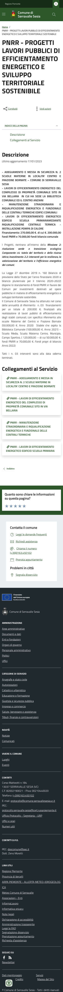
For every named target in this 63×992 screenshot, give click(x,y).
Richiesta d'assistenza (14, 940)
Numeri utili (8, 826)
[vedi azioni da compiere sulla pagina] (43, 108)
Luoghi (5, 759)
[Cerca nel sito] (52, 14)
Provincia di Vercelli (12, 876)
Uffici (5, 661)
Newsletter (8, 962)
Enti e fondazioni (11, 639)
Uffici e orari (8, 821)
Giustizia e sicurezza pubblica (18, 701)
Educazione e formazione (16, 696)
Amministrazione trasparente (18, 924)
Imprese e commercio (14, 706)
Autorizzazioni (9, 685)
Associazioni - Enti (12, 898)
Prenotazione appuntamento (18, 936)
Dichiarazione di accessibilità (17, 920)
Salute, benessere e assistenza (19, 712)
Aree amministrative (13, 629)
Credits (19, 979)
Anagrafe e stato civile (14, 679)
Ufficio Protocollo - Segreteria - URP (22, 816)
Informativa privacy (13, 909)
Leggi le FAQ (9, 928)
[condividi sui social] (10, 108)
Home (5, 27)
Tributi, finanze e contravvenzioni (20, 717)
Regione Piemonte (12, 3)
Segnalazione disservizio (15, 932)
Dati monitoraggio (12, 975)
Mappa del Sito (45, 979)
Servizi (39, 975)
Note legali (8, 914)
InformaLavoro (10, 903)
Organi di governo (12, 645)
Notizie (6, 736)
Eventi (5, 765)
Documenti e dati (11, 634)
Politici (5, 656)
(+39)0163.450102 (23, 795)
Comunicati (8, 741)
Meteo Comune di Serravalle (18, 893)
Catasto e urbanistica (14, 690)
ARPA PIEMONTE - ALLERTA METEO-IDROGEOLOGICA (31, 884)
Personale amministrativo (16, 650)
